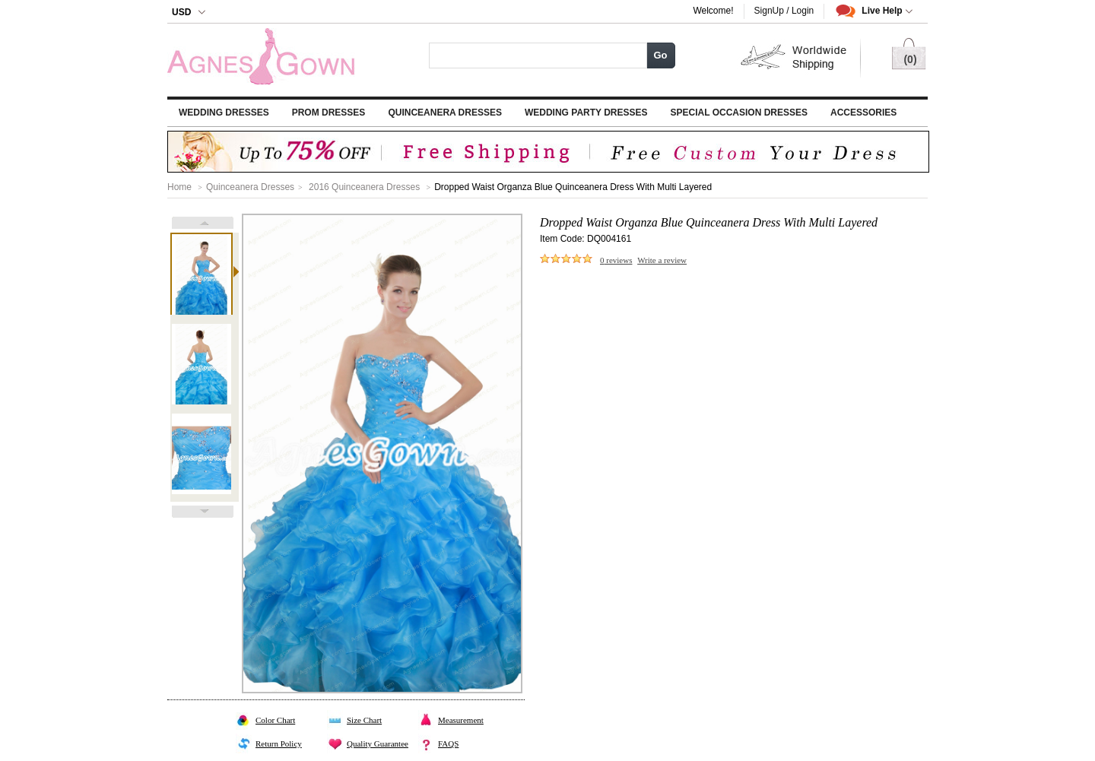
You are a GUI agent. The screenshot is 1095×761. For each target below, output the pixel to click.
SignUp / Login (784, 10)
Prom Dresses (329, 112)
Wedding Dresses (224, 112)
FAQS (448, 743)
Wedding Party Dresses (586, 112)
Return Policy (279, 743)
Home (179, 187)
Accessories (863, 112)
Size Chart (364, 720)
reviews (616, 260)
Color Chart (275, 720)
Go (660, 55)
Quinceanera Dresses (445, 112)
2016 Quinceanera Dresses (364, 187)
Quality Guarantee (377, 743)
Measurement (461, 720)
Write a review (662, 260)
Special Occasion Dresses (739, 112)
